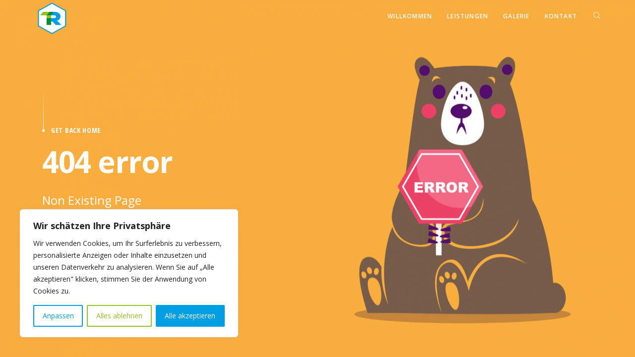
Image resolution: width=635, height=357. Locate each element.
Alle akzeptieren (190, 315)
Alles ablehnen (119, 315)
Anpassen (58, 315)
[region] (129, 273)
